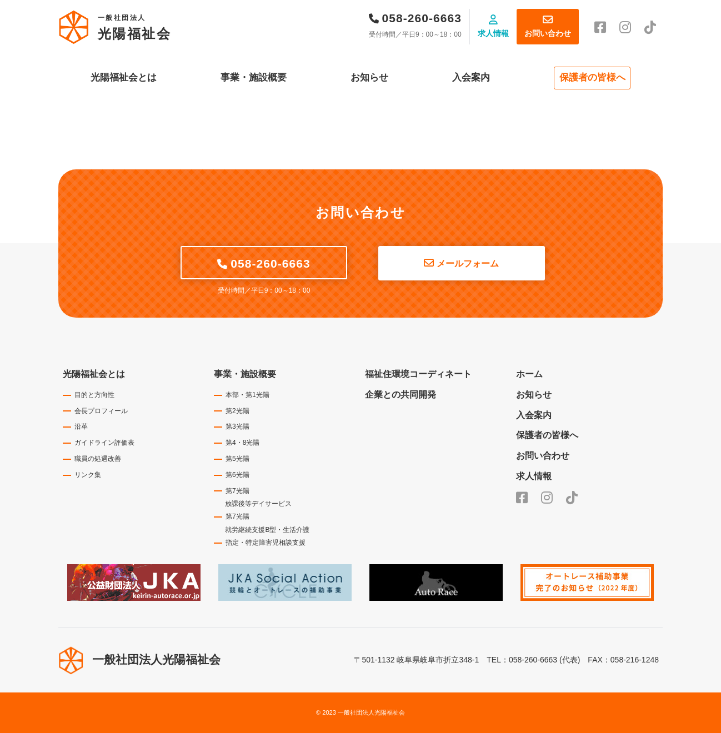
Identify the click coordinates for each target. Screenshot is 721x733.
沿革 (81, 426)
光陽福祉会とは (124, 77)
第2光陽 (237, 411)
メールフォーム (468, 263)
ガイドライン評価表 (104, 442)
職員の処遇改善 (97, 459)
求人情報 (493, 33)
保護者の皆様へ (592, 77)
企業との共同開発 (400, 394)
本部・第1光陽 (247, 395)
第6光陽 (237, 475)
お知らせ (369, 77)
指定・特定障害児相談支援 (266, 542)
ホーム (529, 374)
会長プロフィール (101, 411)
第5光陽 (237, 459)
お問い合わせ (547, 33)
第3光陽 (237, 426)
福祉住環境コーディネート (418, 374)
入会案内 (471, 77)
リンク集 (87, 475)
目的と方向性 (94, 395)
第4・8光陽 (242, 442)
